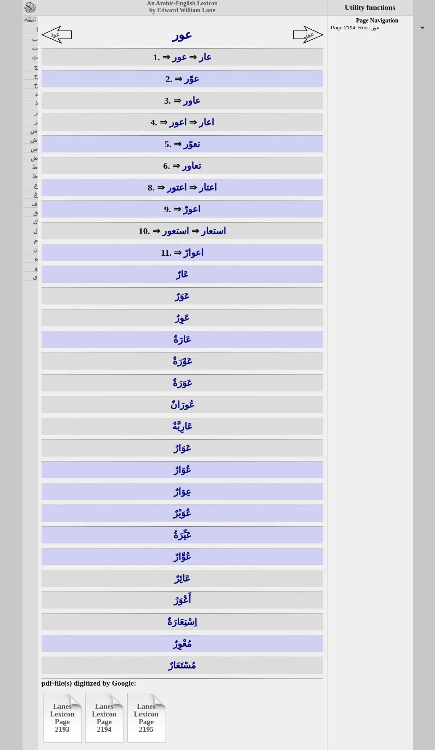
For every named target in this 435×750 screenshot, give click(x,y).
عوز (309, 34)
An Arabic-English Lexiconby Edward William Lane (182, 6)
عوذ (55, 34)
